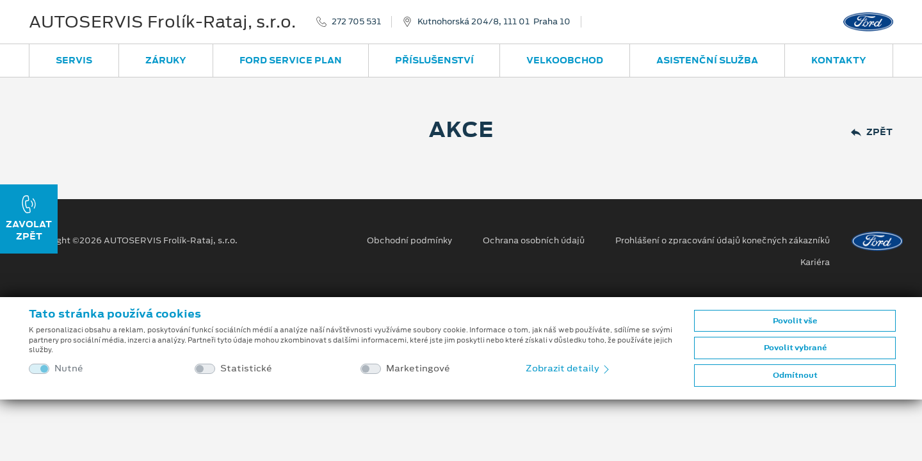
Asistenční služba (707, 60)
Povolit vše (795, 321)
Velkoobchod (564, 60)
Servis (74, 60)
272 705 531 (356, 22)
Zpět (872, 132)
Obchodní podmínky (409, 241)
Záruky (165, 60)
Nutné (68, 368)
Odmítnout (795, 375)
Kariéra (815, 262)
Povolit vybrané (795, 348)
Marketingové (418, 368)
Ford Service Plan (290, 60)
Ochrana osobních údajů (534, 241)
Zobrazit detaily (568, 368)
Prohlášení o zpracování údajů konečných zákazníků (722, 241)
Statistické (246, 368)
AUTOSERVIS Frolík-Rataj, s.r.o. (162, 21)
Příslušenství (434, 60)
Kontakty (838, 60)
